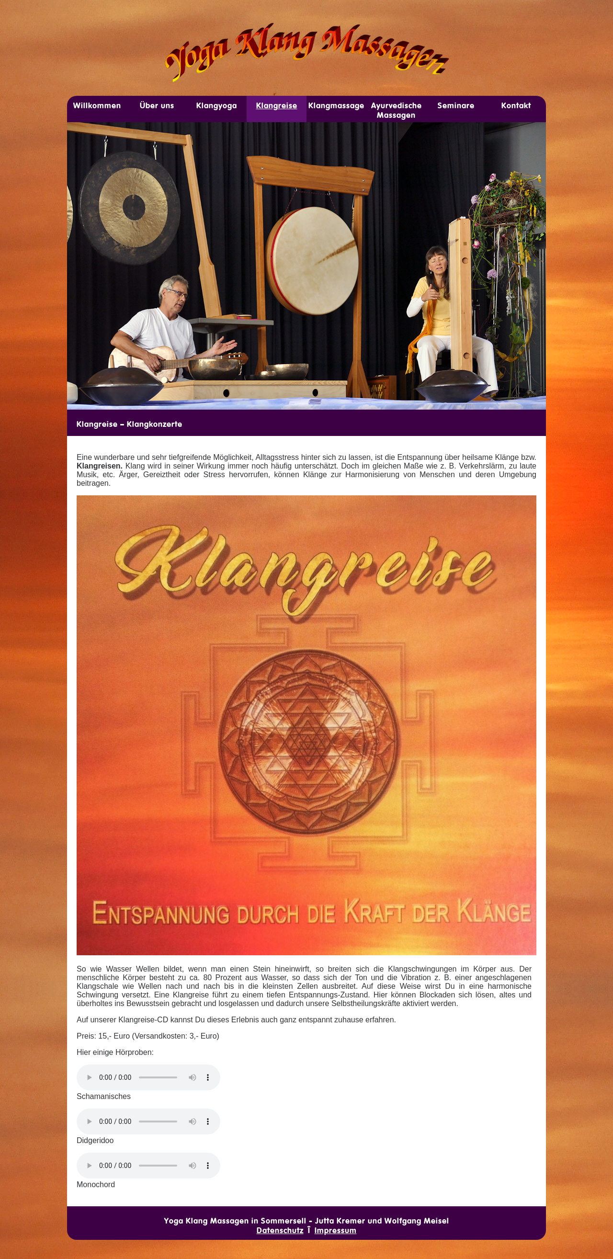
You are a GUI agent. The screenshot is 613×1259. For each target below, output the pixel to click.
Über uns (157, 105)
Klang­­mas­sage (336, 105)
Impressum (336, 1230)
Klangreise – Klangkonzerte (129, 424)
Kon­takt (516, 105)
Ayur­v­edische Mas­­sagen (396, 110)
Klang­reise (276, 105)
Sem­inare (456, 105)
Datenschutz (280, 1230)
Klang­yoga (216, 105)
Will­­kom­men (97, 105)
